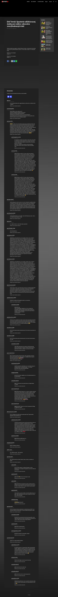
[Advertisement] (29, 10)
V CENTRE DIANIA (41, 1)
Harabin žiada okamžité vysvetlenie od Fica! (49, 27)
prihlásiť (25, 93)
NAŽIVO (28, 1)
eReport (50, 1)
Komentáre (15, 28)
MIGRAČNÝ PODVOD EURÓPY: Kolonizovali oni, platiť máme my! (49, 41)
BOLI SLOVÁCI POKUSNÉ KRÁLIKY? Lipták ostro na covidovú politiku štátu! (49, 32)
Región (46, 1)
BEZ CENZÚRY (33, 1)
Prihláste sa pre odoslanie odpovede (15, 118)
